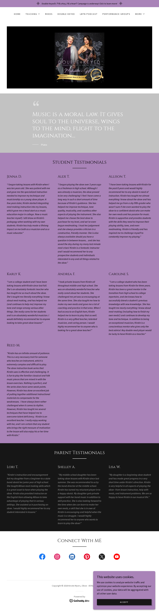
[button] (33, 14)
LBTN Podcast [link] (89, 14)
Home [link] (17, 14)
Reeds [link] (49, 14)
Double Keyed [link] (66, 14)
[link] (79, 57)
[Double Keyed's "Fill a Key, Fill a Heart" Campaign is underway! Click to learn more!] (79, 3)
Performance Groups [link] (116, 14)
